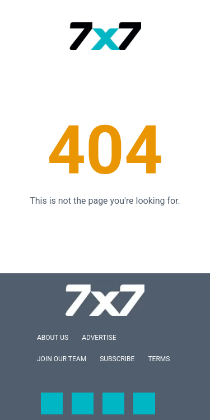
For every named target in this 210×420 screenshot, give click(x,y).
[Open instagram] (113, 403)
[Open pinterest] (144, 403)
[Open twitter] (83, 403)
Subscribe (117, 359)
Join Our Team (61, 359)
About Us (52, 338)
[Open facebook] (52, 403)
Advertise (99, 338)
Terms (159, 359)
